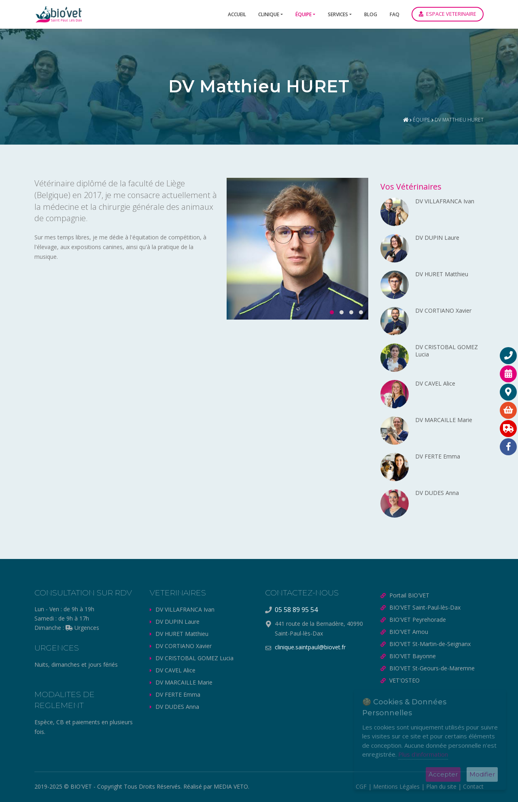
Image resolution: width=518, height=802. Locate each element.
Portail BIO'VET (409, 595)
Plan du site (441, 786)
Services (338, 14)
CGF (361, 786)
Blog (370, 14)
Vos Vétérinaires (411, 186)
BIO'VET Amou (408, 632)
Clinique (268, 14)
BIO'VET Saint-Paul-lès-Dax (425, 607)
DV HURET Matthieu (181, 634)
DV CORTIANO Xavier (183, 646)
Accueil (237, 14)
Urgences (82, 627)
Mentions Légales (396, 786)
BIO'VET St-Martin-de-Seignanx (430, 644)
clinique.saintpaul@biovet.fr (310, 647)
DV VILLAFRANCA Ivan (184, 609)
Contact (473, 786)
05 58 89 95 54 (296, 609)
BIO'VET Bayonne (412, 656)
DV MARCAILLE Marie (183, 682)
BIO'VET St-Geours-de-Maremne (432, 668)
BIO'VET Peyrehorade (417, 619)
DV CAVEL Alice (175, 670)
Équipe (303, 14)
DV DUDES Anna (177, 706)
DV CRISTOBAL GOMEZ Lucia (194, 658)
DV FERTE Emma (177, 694)
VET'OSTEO (404, 680)
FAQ (394, 14)
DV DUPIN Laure (177, 621)
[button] (329, 312)
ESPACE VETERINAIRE (447, 14)
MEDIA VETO (231, 786)
